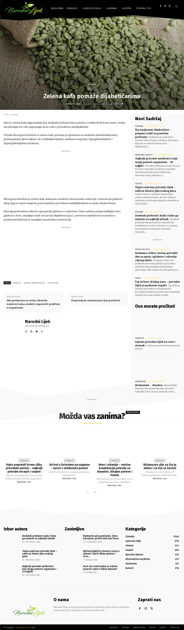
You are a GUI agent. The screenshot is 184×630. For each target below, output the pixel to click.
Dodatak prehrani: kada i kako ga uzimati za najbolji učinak (39, 536)
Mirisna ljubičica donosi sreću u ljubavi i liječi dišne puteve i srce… (101, 553)
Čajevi (138, 278)
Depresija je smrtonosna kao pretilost (95, 300)
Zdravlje (92, 84)
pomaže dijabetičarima (34, 283)
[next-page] (95, 492)
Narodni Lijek (73, 104)
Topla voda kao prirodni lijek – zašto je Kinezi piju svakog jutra (39, 553)
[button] (176, 6)
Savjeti (138, 184)
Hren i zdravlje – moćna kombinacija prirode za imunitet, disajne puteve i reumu (114, 469)
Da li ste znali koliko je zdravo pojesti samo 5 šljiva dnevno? (100, 567)
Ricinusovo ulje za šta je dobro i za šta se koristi (159, 466)
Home (6, 114)
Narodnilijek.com (23, 627)
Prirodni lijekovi (144, 155)
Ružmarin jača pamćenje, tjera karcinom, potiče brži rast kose (101, 536)
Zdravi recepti (142, 249)
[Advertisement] (66, 174)
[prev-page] (88, 492)
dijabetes (17, 283)
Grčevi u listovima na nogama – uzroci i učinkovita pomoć (69, 466)
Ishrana (139, 126)
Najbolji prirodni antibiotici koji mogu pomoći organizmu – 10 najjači (156, 162)
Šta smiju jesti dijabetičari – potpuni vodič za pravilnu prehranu (153, 133)
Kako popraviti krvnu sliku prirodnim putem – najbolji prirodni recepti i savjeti (24, 468)
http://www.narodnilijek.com (37, 326)
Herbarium (140, 381)
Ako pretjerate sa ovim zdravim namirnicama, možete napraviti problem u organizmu (33, 304)
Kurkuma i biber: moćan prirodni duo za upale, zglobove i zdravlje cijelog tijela (156, 256)
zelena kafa (53, 283)
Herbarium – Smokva (149, 385)
